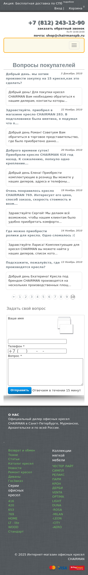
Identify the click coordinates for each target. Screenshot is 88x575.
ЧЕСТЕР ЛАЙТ (63, 466)
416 (11, 501)
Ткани (13, 455)
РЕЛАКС (58, 475)
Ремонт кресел (20, 472)
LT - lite (13, 523)
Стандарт (16, 531)
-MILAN (57, 514)
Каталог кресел (21, 463)
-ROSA (57, 509)
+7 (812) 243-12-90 (56, 23)
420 (11, 505)
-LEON (57, 518)
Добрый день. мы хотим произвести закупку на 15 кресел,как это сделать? (42, 78)
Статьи (13, 459)
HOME (12, 518)
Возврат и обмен (21, 450)
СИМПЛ (58, 470)
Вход (58, 8)
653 (11, 509)
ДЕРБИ (57, 488)
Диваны (14, 476)
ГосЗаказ (15, 481)
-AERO (57, 527)
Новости (15, 468)
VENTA (57, 492)
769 (11, 514)
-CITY (56, 523)
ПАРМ (56, 479)
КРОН (56, 483)
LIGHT (56, 501)
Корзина (77, 8)
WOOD (13, 527)
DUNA (56, 505)
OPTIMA (58, 496)
